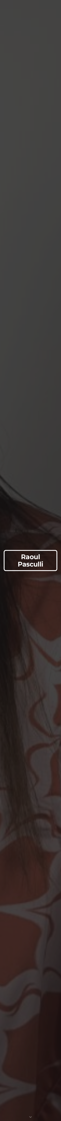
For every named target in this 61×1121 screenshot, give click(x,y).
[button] (30, 1117)
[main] (30, 560)
